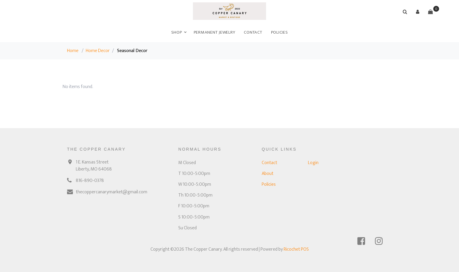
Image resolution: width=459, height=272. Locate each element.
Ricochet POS (296, 249)
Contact (253, 32)
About (267, 174)
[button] (418, 12)
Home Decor (98, 51)
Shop (176, 32)
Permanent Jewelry (214, 32)
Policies (279, 32)
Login (313, 163)
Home (72, 51)
